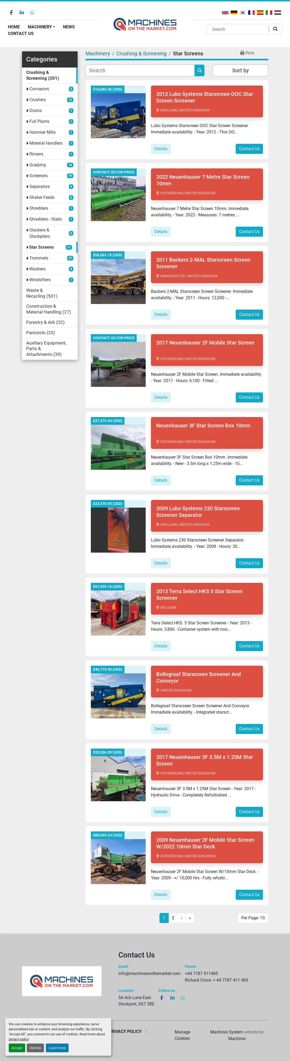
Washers (37, 268)
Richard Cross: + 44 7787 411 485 (216, 980)
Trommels (38, 258)
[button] (41, 27)
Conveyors (39, 88)
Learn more (57, 1048)
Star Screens (41, 247)
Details (160, 148)
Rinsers (36, 153)
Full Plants (39, 121)
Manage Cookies (182, 1035)
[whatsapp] (32, 12)
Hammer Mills (42, 132)
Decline (35, 1048)
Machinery (40, 26)
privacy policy (19, 1039)
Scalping (37, 164)
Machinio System (226, 1032)
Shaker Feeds (42, 197)
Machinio (237, 1038)
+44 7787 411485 (201, 973)
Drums (35, 110)
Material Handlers (46, 143)
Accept (17, 1048)
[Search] (239, 29)
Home (14, 26)
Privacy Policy (125, 1031)
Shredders (38, 208)
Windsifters (40, 279)
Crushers (37, 99)
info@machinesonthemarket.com (149, 973)
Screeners (38, 175)
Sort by (240, 70)
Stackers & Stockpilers (39, 233)
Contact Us (21, 33)
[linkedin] (22, 12)
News (69, 26)
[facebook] (11, 12)
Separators (39, 186)
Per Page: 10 (253, 917)
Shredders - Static (45, 219)
